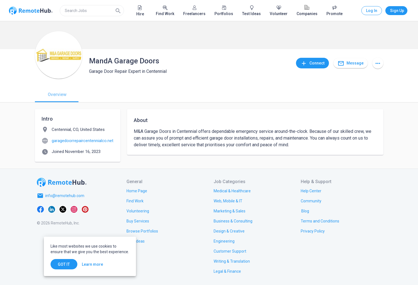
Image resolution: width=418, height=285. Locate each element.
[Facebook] (40, 209)
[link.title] (137, 191)
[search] (92, 10)
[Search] (118, 10)
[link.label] (311, 191)
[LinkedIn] (51, 209)
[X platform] (62, 209)
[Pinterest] (85, 209)
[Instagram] (74, 209)
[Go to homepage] (62, 182)
